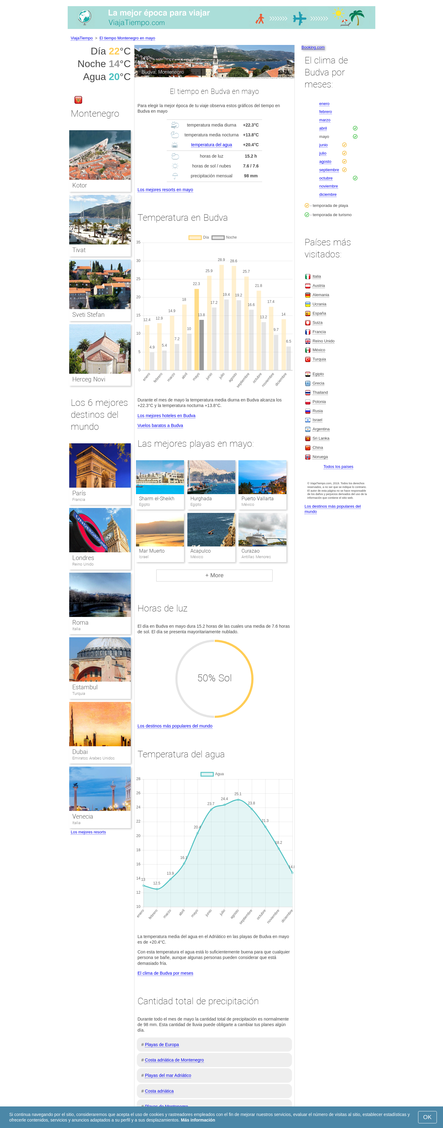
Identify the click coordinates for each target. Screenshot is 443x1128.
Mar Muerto (151, 551)
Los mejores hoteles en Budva (166, 415)
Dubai (80, 751)
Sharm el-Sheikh (156, 499)
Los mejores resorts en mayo (165, 189)
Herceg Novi (88, 379)
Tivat (79, 250)
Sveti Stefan (88, 314)
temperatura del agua (211, 144)
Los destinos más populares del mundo (175, 725)
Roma (80, 622)
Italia (76, 628)
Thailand (320, 392)
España (319, 313)
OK (427, 1117)
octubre (326, 178)
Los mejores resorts (88, 832)
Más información (198, 1120)
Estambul (85, 687)
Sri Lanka (321, 438)
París (79, 493)
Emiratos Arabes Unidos (93, 758)
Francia (78, 499)
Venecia (82, 816)
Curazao (250, 551)
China (318, 447)
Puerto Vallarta (257, 499)
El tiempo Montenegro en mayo (127, 38)
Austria (319, 285)
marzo (324, 120)
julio (322, 153)
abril (323, 128)
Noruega (320, 456)
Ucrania (319, 304)
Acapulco (200, 551)
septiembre (329, 169)
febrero (325, 111)
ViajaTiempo (82, 38)
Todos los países (338, 466)
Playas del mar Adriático (168, 1075)
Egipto (318, 374)
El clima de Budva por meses (165, 973)
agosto (325, 161)
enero (324, 103)
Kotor (79, 185)
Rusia (318, 411)
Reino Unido (83, 564)
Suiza (318, 322)
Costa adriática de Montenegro (174, 1060)
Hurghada (201, 499)
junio (323, 145)
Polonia (319, 401)
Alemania (321, 294)
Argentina (321, 429)
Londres (83, 558)
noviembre (328, 186)
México (319, 350)
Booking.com (313, 47)
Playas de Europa (162, 1044)
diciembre (328, 194)
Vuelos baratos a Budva (160, 425)
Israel (317, 419)
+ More (214, 575)
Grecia (318, 383)
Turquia (78, 693)
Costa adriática (159, 1091)
